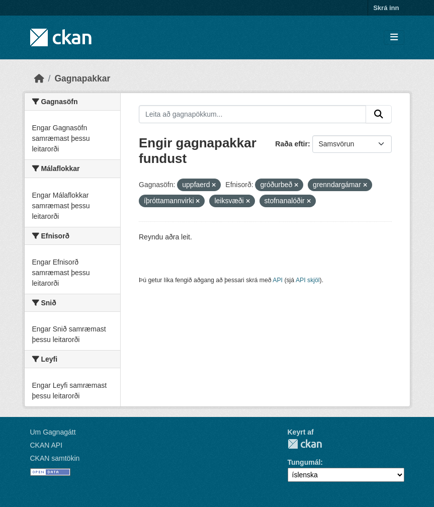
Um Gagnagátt (53, 432)
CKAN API (46, 445)
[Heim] (39, 78)
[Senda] (379, 114)
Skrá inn (386, 8)
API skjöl (308, 280)
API (278, 280)
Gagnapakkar (82, 78)
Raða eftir (291, 144)
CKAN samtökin (55, 458)
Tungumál (304, 462)
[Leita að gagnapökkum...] (252, 114)
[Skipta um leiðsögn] (394, 37)
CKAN (305, 444)
